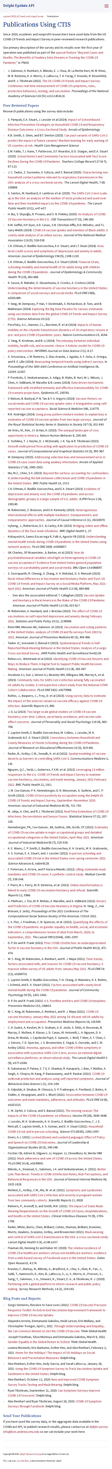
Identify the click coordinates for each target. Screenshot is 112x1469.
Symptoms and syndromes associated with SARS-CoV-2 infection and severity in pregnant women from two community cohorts (55, 1195)
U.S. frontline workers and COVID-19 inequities (74, 1001)
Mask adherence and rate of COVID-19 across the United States (59, 1158)
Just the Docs (23, 1461)
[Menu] (106, 6)
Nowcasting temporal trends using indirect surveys (69, 362)
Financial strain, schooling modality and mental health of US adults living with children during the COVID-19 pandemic (54, 267)
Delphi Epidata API (18, 6)
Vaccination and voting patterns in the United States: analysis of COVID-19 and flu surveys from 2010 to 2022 (57, 632)
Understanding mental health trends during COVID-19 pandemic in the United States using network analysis (57, 541)
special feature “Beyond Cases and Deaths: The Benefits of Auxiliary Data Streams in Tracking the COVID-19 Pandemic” (53, 57)
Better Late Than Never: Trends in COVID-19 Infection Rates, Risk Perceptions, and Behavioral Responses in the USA (58, 1174)
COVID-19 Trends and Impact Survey (23, 16)
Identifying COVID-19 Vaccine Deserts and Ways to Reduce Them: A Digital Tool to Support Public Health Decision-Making (58, 664)
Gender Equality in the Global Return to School (39, 1342)
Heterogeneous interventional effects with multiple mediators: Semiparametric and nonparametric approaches (53, 515)
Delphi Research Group (30, 1454)
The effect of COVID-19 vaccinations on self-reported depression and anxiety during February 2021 (55, 616)
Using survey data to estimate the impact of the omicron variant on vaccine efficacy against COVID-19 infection (57, 701)
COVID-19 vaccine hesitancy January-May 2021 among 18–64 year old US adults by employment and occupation (56, 1017)
